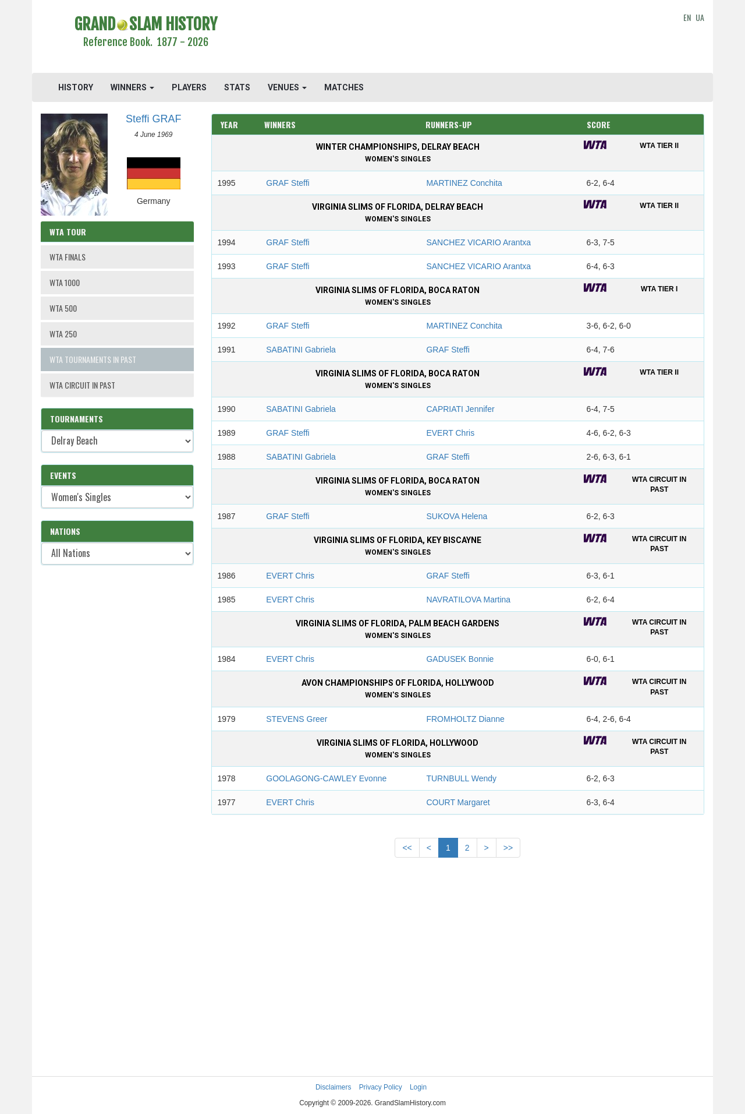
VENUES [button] (287, 87)
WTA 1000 (64, 282)
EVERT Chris (450, 433)
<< (406, 847)
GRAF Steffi (287, 183)
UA (700, 17)
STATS (237, 87)
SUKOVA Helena (456, 516)
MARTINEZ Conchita (464, 183)
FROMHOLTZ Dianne (465, 719)
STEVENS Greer (296, 719)
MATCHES (344, 87)
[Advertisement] (458, 38)
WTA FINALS (67, 257)
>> (508, 847)
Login (418, 1087)
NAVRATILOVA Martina (468, 599)
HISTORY (75, 87)
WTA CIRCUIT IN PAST (82, 385)
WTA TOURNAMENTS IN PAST (92, 359)
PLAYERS (189, 87)
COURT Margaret (457, 802)
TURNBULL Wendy (461, 778)
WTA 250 (63, 333)
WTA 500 (63, 308)
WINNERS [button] (132, 87)
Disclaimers (333, 1087)
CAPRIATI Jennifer (460, 409)
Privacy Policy (380, 1087)
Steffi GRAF (154, 119)
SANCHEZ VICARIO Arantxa (478, 242)
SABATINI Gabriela (301, 349)
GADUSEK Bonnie (460, 659)
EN (687, 17)
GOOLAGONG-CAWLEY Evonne (326, 778)
